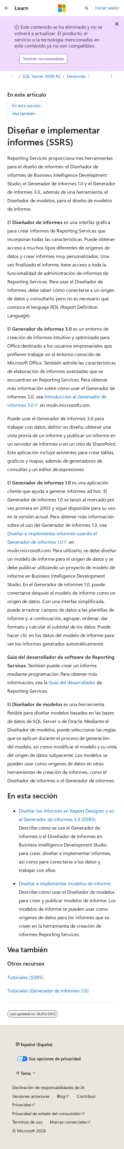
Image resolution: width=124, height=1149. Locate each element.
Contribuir (86, 1096)
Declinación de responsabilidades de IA (48, 1087)
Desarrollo (76, 76)
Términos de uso (27, 1122)
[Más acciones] (111, 76)
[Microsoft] (62, 8)
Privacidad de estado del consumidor (46, 1113)
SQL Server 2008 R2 (41, 76)
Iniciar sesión (107, 8)
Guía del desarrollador (72, 682)
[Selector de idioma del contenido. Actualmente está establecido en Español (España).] (34, 1044)
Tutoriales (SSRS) (25, 977)
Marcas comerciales (68, 1122)
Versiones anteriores (31, 1096)
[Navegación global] (6, 8)
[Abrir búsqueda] (87, 8)
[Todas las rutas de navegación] (12, 76)
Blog (61, 1096)
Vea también (23, 113)
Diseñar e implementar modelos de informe (65, 883)
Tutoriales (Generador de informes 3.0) (48, 990)
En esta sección (26, 105)
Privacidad (21, 1105)
